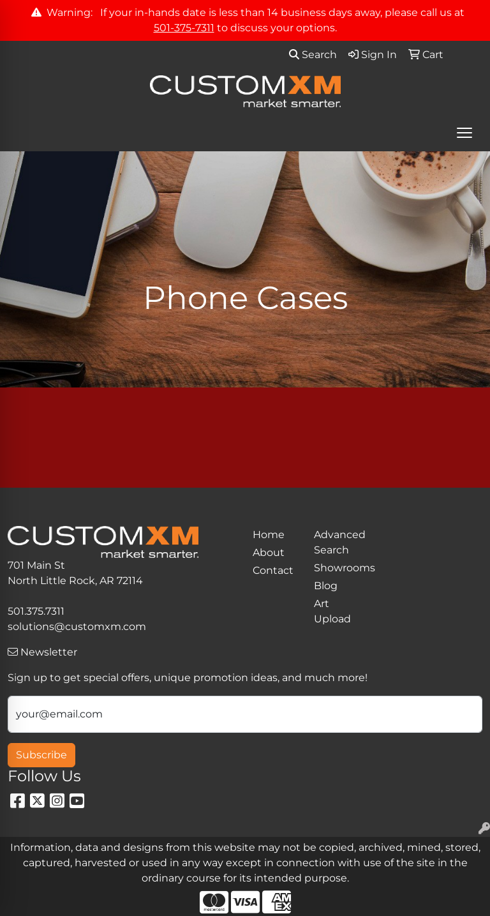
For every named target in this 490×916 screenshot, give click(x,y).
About (269, 552)
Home (269, 535)
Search (313, 55)
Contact (273, 570)
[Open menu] (464, 133)
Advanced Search (337, 542)
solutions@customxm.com (77, 626)
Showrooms (337, 568)
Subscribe (41, 755)
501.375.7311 (36, 611)
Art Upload (332, 611)
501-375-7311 (184, 28)
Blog (326, 586)
